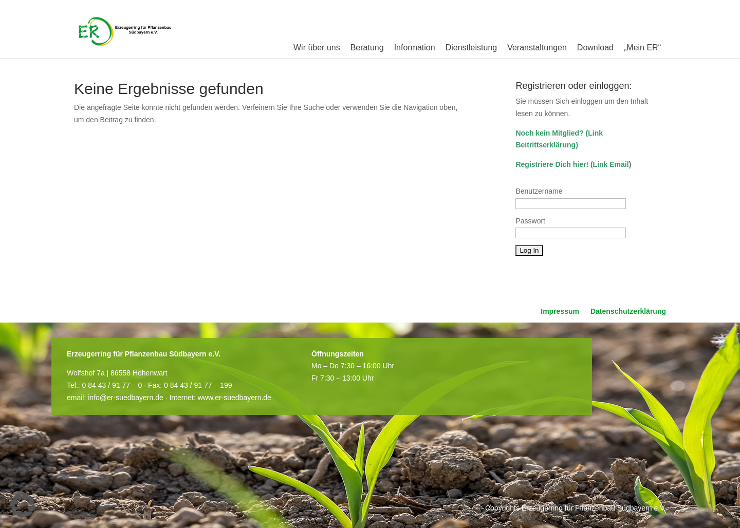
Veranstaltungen (537, 47)
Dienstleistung (471, 47)
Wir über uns (316, 47)
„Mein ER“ (642, 47)
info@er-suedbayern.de (125, 397)
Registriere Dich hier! (551, 164)
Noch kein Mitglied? (549, 133)
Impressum (560, 311)
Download (595, 47)
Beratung (367, 47)
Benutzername (538, 191)
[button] (22, 505)
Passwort (530, 221)
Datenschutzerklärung (628, 311)
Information (414, 47)
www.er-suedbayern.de (234, 397)
